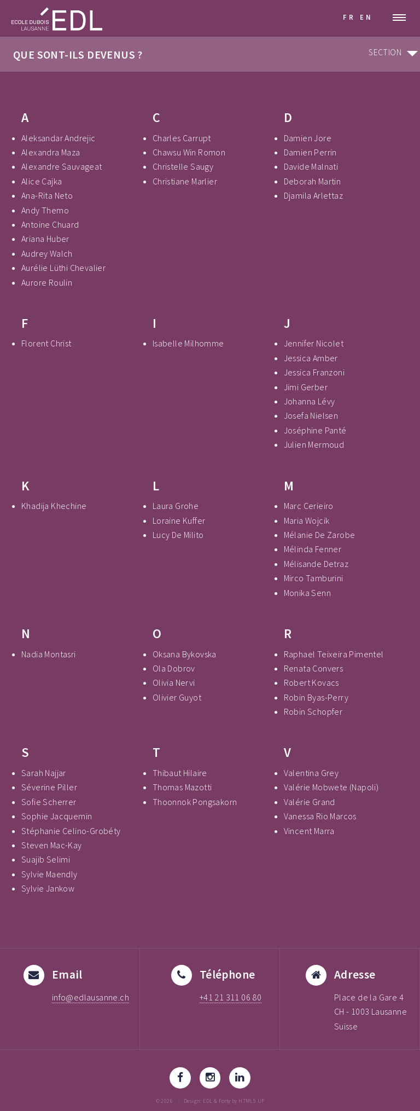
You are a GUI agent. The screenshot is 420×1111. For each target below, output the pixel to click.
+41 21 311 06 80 (230, 997)
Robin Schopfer (313, 711)
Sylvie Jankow (47, 888)
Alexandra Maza (50, 152)
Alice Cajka (41, 181)
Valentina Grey (311, 772)
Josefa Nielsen (311, 415)
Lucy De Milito (178, 534)
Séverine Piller (49, 787)
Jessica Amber (311, 357)
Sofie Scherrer (49, 801)
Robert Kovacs (311, 682)
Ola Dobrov (174, 668)
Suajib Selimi (45, 859)
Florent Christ (46, 343)
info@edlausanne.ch (90, 997)
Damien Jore (307, 137)
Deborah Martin (312, 181)
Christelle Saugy (183, 166)
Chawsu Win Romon (189, 152)
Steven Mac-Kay (51, 845)
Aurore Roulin (46, 282)
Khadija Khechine (53, 505)
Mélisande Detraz (316, 563)
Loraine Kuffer (179, 520)
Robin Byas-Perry (316, 697)
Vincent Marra (309, 830)
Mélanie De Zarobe (319, 534)
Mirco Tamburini (313, 577)
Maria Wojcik (307, 520)
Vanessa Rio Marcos (320, 816)
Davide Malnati (311, 166)
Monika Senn (307, 592)
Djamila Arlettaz (313, 195)
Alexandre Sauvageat (61, 166)
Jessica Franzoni (314, 372)
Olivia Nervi (174, 682)
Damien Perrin (310, 152)
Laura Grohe (176, 505)
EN (366, 17)
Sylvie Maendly (49, 874)
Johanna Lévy (309, 401)
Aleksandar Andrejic (58, 137)
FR (349, 17)
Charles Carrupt (182, 137)
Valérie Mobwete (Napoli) (331, 787)
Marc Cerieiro (309, 505)
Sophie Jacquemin (56, 816)
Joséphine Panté (315, 430)
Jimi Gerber (306, 386)
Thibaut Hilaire (180, 772)
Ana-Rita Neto (47, 195)
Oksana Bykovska (185, 654)
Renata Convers (313, 668)
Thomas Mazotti (182, 787)
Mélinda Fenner (313, 548)
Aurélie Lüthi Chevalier (63, 267)
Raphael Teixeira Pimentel (334, 654)
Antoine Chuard (50, 224)
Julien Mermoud (314, 444)
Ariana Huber (45, 238)
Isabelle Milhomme (188, 343)
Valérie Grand (309, 801)
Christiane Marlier (185, 181)
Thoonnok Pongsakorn (195, 801)
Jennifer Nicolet (313, 343)
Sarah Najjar (43, 772)
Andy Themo (45, 210)
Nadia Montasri (48, 654)
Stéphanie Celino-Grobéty (71, 830)
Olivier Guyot (177, 697)
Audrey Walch (47, 253)
